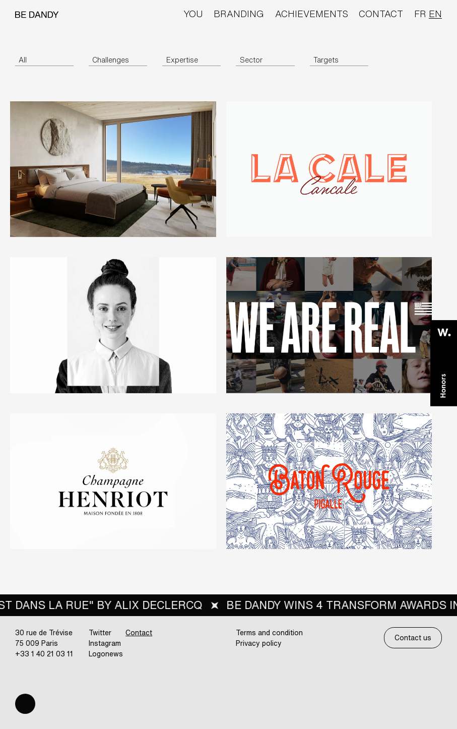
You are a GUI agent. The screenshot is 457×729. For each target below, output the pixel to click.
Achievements (311, 13)
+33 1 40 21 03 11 (44, 653)
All (23, 59)
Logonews (106, 653)
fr (420, 13)
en (435, 13)
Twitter (100, 632)
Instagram (105, 643)
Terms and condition (269, 632)
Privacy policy (259, 643)
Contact (381, 13)
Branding (239, 13)
